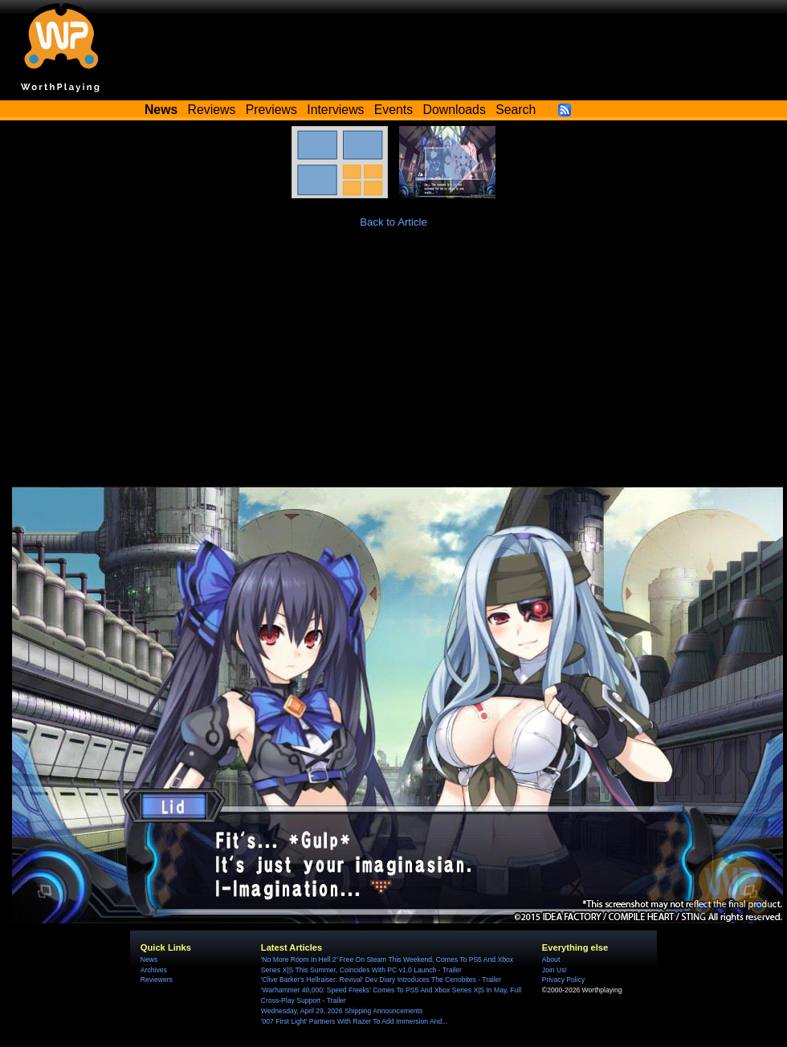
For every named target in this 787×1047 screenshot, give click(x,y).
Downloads (454, 109)
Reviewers (157, 980)
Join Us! (554, 970)
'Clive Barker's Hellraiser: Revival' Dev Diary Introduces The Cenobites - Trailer (381, 980)
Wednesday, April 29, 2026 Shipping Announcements (341, 1011)
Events (393, 109)
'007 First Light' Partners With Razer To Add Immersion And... (354, 1021)
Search (515, 109)
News (149, 959)
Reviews (212, 109)
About (551, 959)
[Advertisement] (393, 366)
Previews (271, 109)
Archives (154, 970)
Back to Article (393, 222)
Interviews (335, 109)
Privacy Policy (563, 980)
